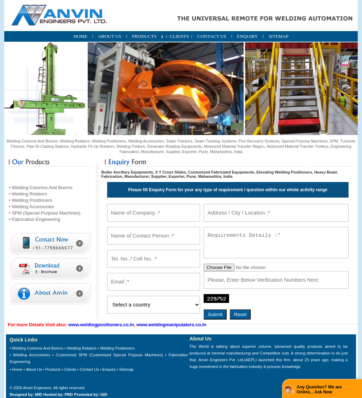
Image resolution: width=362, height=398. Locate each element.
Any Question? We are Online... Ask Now (319, 389)
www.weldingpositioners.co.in (101, 324)
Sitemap (126, 369)
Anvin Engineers (37, 388)
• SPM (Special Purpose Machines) (45, 213)
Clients (70, 369)
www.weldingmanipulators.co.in (171, 324)
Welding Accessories (31, 355)
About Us (34, 369)
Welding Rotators (82, 348)
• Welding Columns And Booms (40, 187)
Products (52, 369)
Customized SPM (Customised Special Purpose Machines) (109, 355)
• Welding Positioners (30, 200)
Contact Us (89, 369)
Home (17, 369)
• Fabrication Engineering (34, 219)
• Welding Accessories (31, 206)
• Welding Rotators (28, 194)
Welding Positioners (117, 348)
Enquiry (109, 369)
